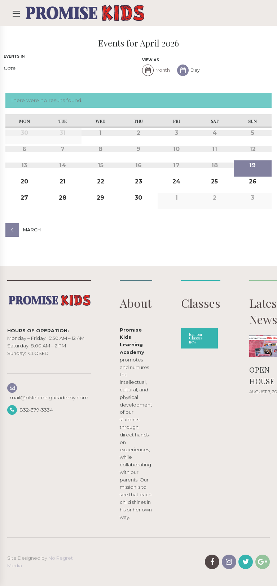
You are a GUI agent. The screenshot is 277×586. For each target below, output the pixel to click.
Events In (14, 56)
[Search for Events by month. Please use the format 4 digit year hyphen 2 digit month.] (19, 68)
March (32, 229)
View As (150, 60)
